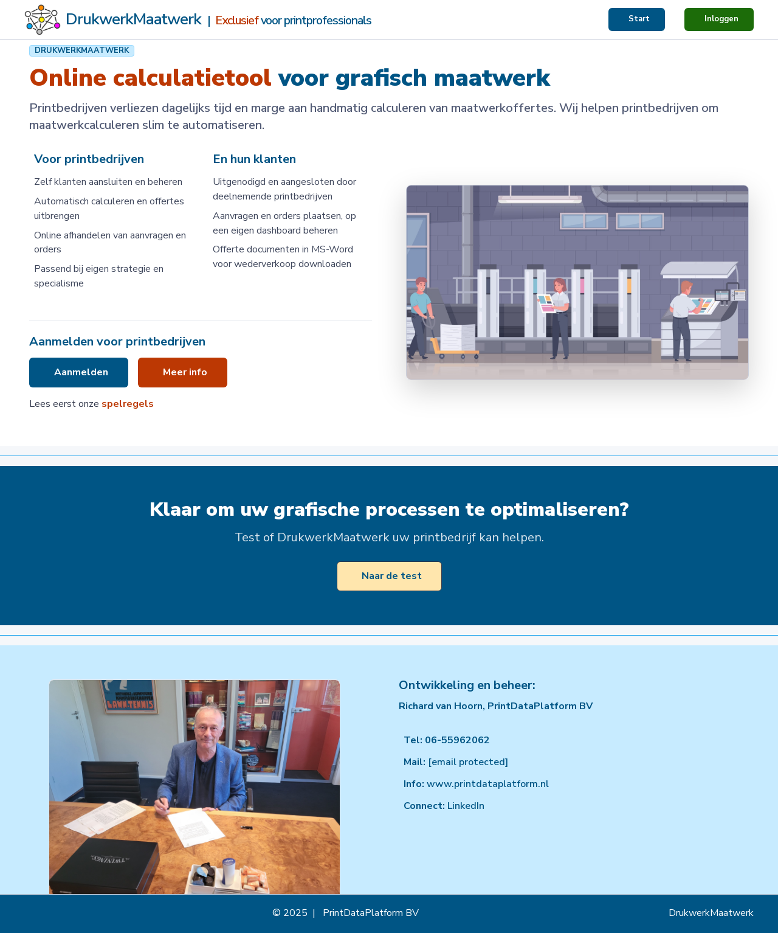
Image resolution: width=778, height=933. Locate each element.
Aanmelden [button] (81, 372)
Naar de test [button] (392, 576)
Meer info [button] (185, 372)
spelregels (128, 404)
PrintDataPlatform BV (371, 913)
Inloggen (721, 18)
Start (639, 18)
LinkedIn (465, 806)
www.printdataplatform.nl (488, 784)
